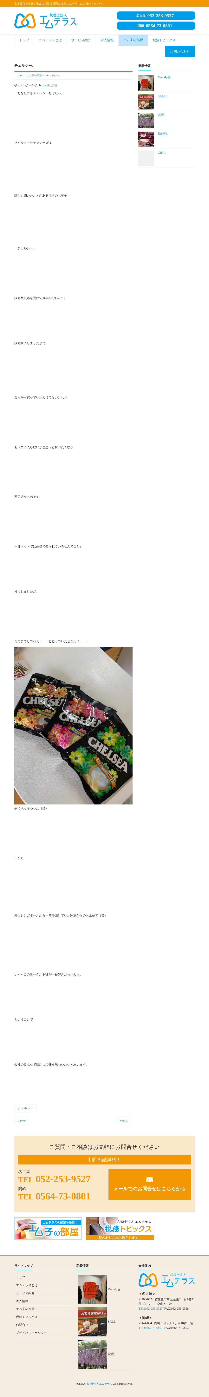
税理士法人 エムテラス (99, 1383)
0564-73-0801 (155, 25)
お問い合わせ (180, 51)
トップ (24, 40)
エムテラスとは (50, 40)
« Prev (22, 1121)
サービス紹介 (81, 40)
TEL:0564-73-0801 (150, 1327)
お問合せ (22, 1325)
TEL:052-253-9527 (150, 1308)
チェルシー (25, 1108)
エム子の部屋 (133, 40)
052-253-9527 (155, 15)
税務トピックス (164, 40)
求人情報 (107, 40)
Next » (123, 1121)
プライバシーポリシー (31, 1333)
